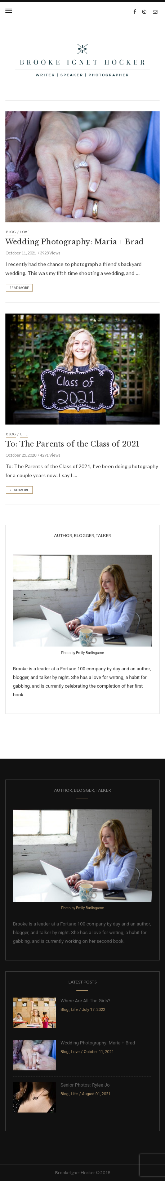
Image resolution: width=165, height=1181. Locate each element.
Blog (11, 232)
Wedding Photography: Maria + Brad (74, 241)
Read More (19, 288)
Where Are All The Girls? (85, 1000)
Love (25, 232)
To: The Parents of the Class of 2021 (72, 444)
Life (24, 434)
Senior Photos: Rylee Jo (85, 1085)
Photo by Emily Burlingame (82, 653)
